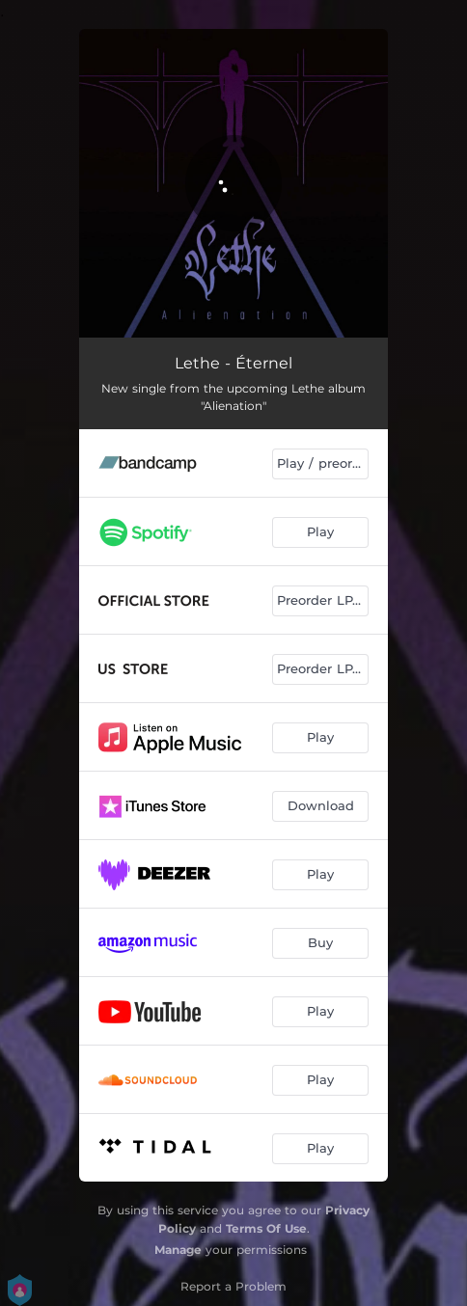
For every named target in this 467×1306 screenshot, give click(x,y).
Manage (178, 1249)
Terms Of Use (266, 1228)
